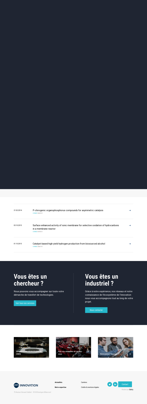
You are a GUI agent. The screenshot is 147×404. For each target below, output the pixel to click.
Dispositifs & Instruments (49, 79)
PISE (99, 11)
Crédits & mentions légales (90, 387)
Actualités (32, 11)
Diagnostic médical (25, 89)
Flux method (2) (99, 185)
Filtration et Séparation (25, 162)
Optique (73, 89)
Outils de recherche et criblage (98, 89)
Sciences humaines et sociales (98, 70)
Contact (126, 11)
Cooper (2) (49, 185)
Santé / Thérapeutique (122, 80)
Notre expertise (60, 387)
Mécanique (97, 80)
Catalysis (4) (49, 177)
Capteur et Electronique (73, 79)
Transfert (57, 11)
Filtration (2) (74, 185)
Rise (83, 11)
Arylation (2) (99, 177)
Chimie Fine (74, 154)
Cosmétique (49, 70)
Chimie (25, 80)
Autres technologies (122, 89)
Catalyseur (49, 154)
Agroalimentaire (122, 70)
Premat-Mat (110, 11)
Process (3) (74, 177)
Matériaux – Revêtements (49, 89)
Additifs (25, 154)
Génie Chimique (49, 162)
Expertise (45, 11)
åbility (131, 390)
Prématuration (71, 11)
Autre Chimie (74, 162)
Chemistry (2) (25, 185)
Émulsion (99, 154)
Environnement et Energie (24, 70)
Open (91, 11)
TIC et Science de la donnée (73, 70)
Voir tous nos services (25, 307)
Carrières (84, 382)
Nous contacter (96, 314)
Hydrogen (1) (25, 177)
